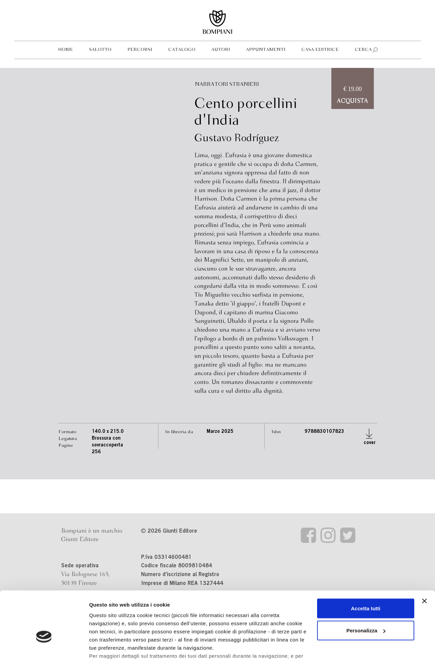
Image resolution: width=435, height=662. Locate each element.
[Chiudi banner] (424, 559)
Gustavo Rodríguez (236, 138)
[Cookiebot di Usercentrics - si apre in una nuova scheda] (44, 649)
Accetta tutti (366, 567)
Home (65, 50)
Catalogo (181, 50)
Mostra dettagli (107, 648)
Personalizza (365, 589)
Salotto (100, 50)
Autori (220, 50)
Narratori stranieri (227, 84)
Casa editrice (320, 50)
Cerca (363, 50)
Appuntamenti (265, 50)
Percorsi (139, 50)
